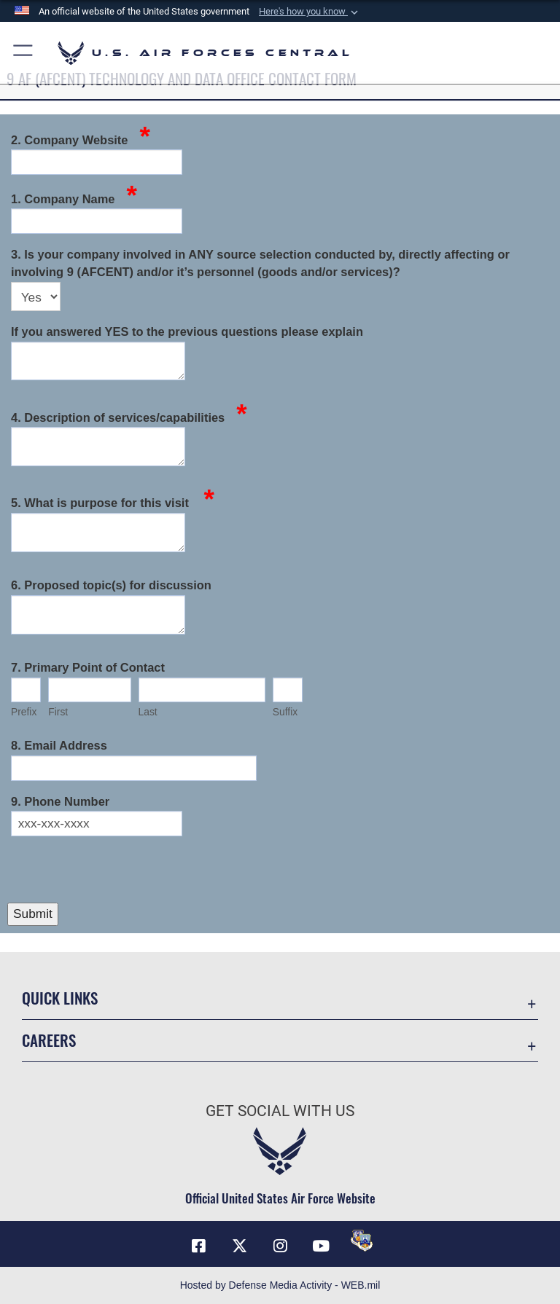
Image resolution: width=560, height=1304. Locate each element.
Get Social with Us (280, 1111)
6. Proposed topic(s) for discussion (111, 585)
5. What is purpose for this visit (112, 501)
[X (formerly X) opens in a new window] (239, 1246)
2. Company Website (80, 138)
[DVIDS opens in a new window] (362, 1241)
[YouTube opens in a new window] (321, 1246)
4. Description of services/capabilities (129, 416)
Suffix (285, 712)
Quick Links (60, 997)
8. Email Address (59, 745)
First (58, 712)
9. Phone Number (60, 801)
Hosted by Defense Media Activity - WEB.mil (280, 1285)
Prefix (23, 712)
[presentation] (118, 870)
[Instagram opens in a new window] (280, 1246)
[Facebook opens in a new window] (198, 1246)
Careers (49, 1040)
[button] (310, 11)
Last (148, 712)
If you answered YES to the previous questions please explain (187, 331)
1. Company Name (74, 197)
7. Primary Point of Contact (88, 667)
